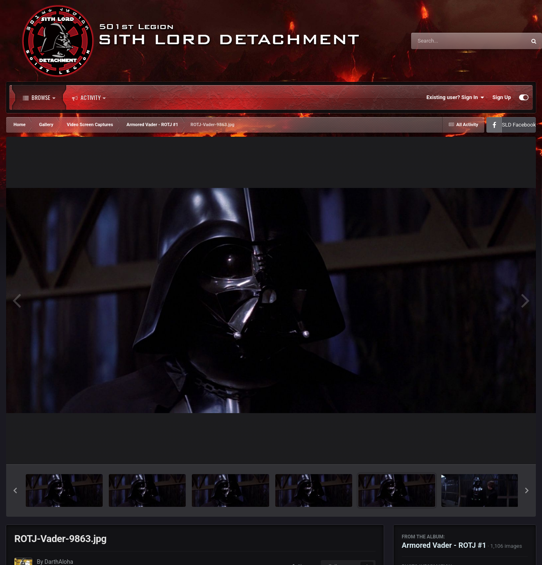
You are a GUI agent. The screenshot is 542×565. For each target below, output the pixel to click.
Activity (89, 97)
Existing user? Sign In (455, 97)
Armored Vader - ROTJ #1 (444, 545)
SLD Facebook (519, 125)
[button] (15, 490)
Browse (39, 97)
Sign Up (502, 97)
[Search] (448, 41)
